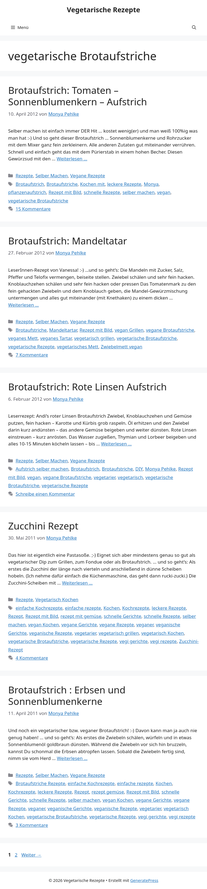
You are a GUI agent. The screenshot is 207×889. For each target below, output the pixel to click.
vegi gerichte (133, 641)
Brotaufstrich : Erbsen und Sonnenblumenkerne (66, 695)
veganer (145, 624)
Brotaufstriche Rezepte (40, 783)
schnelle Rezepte (102, 192)
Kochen (111, 608)
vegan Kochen (43, 624)
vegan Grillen (129, 330)
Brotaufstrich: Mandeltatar (67, 240)
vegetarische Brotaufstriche (38, 200)
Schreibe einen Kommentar (45, 494)
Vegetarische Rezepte (103, 9)
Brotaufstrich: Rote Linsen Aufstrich (87, 386)
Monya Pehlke (160, 469)
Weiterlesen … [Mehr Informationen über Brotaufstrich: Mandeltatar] (23, 305)
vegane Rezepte (116, 624)
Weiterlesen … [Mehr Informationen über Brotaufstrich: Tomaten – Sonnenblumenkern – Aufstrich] (72, 158)
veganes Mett (23, 338)
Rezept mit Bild (65, 192)
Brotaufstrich (30, 184)
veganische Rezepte (50, 633)
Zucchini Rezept (43, 525)
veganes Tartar (56, 338)
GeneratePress (144, 880)
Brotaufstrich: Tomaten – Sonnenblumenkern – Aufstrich (77, 96)
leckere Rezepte (124, 184)
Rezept (15, 616)
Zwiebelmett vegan (121, 346)
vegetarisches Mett (77, 346)
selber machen (138, 192)
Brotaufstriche (62, 184)
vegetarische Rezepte (31, 346)
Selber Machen (51, 175)
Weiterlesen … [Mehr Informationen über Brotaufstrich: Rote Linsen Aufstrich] (116, 444)
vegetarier (104, 477)
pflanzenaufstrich (27, 192)
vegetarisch (130, 477)
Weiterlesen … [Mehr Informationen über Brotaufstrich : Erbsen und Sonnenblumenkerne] (72, 758)
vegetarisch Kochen (162, 633)
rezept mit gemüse (81, 616)
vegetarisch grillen (94, 338)
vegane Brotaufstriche (170, 330)
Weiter (31, 855)
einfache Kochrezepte (39, 608)
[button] (194, 27)
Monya (151, 184)
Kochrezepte (135, 608)
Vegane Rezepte (87, 175)
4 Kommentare (32, 658)
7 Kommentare (32, 355)
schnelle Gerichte (122, 616)
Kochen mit (92, 184)
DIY (139, 469)
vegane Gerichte (79, 624)
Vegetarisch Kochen (56, 599)
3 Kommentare (32, 825)
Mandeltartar (63, 330)
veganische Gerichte (69, 808)
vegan (163, 192)
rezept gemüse (108, 792)
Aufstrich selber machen (42, 469)
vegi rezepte (163, 641)
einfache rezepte (83, 608)
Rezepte (24, 175)
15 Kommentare (33, 209)
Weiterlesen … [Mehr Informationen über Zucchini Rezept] (77, 583)
